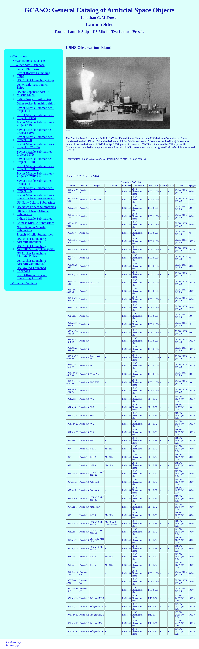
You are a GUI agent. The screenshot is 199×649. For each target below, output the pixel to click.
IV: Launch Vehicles (23, 283)
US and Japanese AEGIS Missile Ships (33, 93)
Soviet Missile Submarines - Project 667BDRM (35, 175)
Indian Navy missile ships (34, 99)
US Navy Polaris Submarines (36, 202)
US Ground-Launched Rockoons (31, 269)
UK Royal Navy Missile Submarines (33, 213)
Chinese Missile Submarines (35, 222)
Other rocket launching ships (36, 103)
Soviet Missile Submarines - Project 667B (35, 153)
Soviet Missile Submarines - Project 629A (35, 131)
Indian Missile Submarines (34, 218)
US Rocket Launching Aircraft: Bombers (31, 240)
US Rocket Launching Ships (35, 80)
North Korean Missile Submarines (31, 229)
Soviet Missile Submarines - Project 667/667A (35, 146)
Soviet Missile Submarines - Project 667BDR (35, 168)
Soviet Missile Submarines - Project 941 (35, 182)
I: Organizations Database (27, 60)
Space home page (13, 642)
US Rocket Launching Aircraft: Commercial (31, 262)
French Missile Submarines (35, 234)
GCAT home (18, 56)
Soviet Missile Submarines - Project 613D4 (35, 117)
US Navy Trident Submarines (36, 206)
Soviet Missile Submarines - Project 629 (35, 124)
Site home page (12, 645)
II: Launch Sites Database (27, 65)
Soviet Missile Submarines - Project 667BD (35, 160)
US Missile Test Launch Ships (33, 86)
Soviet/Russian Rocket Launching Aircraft (32, 277)
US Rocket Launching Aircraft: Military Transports (36, 248)
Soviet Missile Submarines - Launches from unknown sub (36, 197)
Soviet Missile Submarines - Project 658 (35, 138)
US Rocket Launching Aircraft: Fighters (31, 255)
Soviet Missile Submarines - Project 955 (35, 189)
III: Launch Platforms (24, 69)
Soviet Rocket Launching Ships (33, 74)
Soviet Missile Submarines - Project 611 (35, 109)
